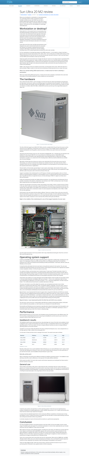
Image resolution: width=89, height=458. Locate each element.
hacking (29, 14)
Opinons (46, 5)
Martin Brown (24, 14)
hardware (41, 14)
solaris (52, 14)
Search (79, 2)
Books (78, 5)
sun (50, 14)
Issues (71, 5)
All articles (62, 5)
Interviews (36, 5)
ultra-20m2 (56, 14)
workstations (46, 14)
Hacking (20, 5)
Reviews (54, 5)
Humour (28, 5)
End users (11, 5)
